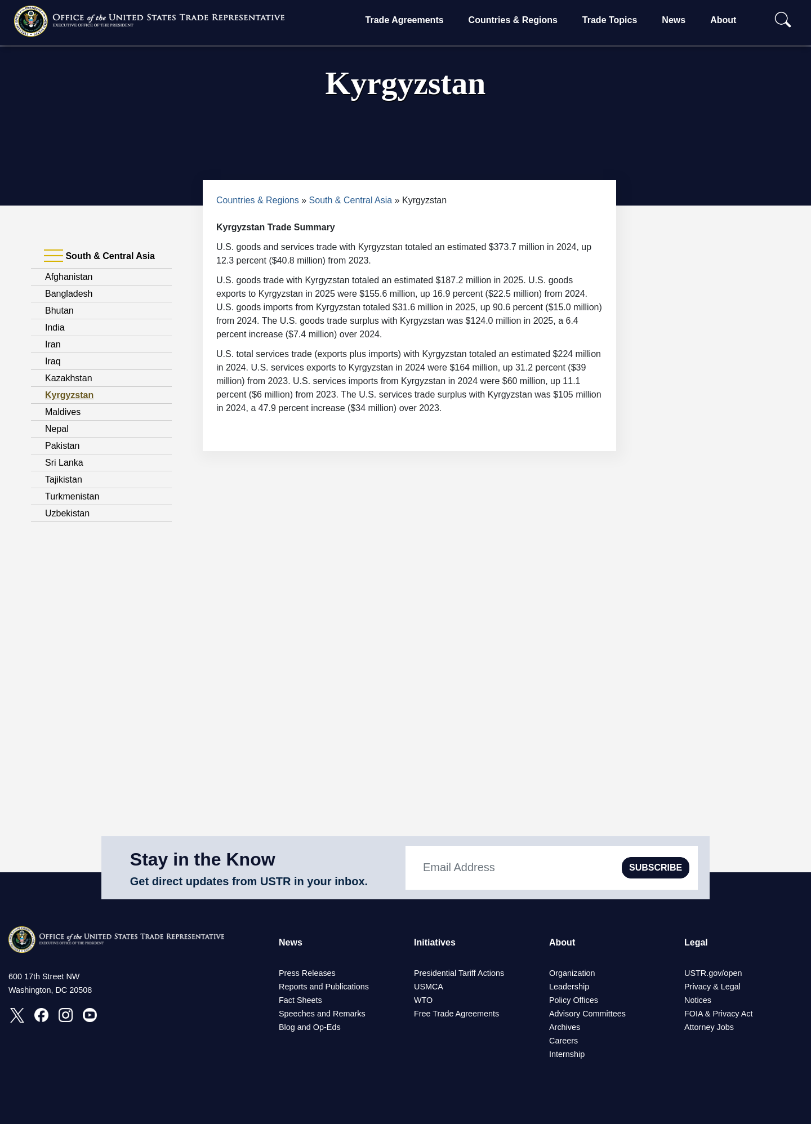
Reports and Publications (324, 986)
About (723, 20)
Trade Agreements (405, 20)
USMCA (428, 986)
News (673, 20)
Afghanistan (69, 277)
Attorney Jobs (709, 1027)
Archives (564, 1027)
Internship (567, 1054)
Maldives (63, 412)
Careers (563, 1040)
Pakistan (62, 446)
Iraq (53, 361)
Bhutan (59, 310)
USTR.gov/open (713, 973)
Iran (53, 344)
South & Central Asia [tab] (99, 256)
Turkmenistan (72, 496)
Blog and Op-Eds (310, 1027)
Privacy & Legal (712, 986)
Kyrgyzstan (69, 395)
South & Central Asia (351, 200)
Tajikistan (63, 479)
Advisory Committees (587, 1013)
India (55, 327)
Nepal (57, 429)
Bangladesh (69, 293)
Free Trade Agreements (456, 1013)
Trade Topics (610, 20)
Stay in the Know (202, 859)
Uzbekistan (67, 513)
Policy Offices (573, 1000)
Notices (697, 1000)
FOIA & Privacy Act (718, 1013)
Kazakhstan (68, 378)
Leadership (569, 986)
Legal (696, 942)
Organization (572, 973)
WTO (423, 1000)
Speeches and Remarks (322, 1013)
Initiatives (435, 942)
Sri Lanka (64, 462)
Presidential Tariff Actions (459, 973)
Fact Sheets (300, 1000)
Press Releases (307, 973)
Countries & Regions (513, 20)
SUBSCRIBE (655, 867)
